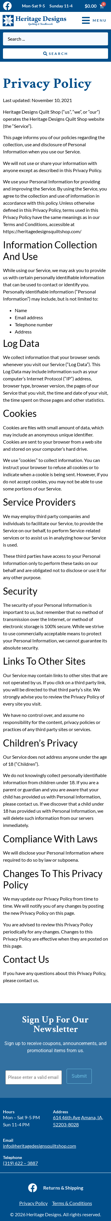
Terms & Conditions (72, 1203)
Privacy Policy (33, 1203)
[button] (90, 20)
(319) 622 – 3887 (20, 1163)
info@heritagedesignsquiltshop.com (39, 1146)
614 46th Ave (66, 1117)
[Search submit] (55, 53)
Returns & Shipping (63, 1187)
